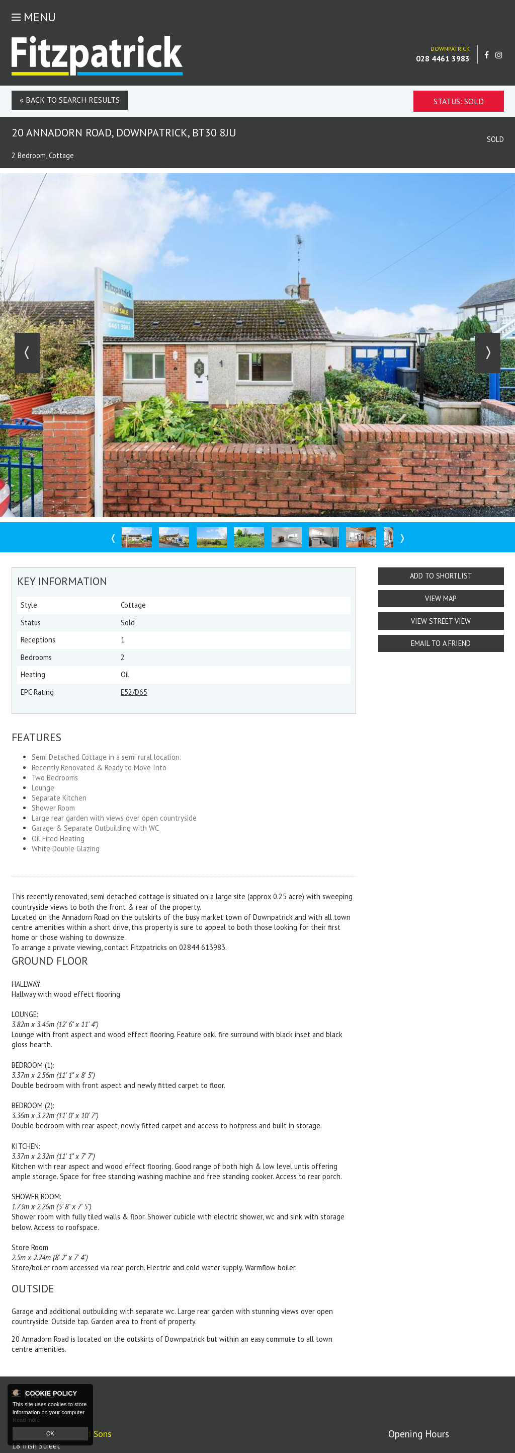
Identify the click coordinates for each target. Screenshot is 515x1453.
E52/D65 (134, 692)
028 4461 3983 (443, 58)
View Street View (441, 621)
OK (50, 1433)
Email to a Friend (441, 643)
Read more (26, 1420)
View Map (441, 598)
